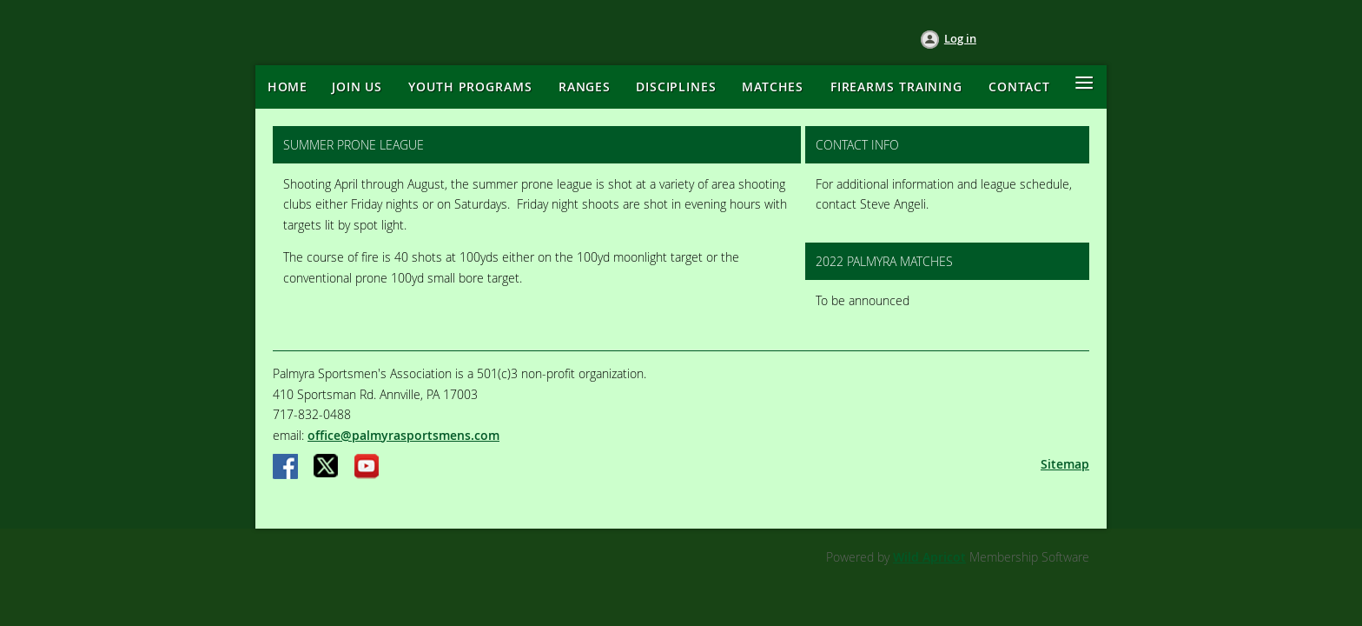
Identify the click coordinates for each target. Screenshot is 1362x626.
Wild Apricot (929, 557)
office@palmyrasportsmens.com (403, 435)
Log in (960, 38)
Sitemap (1065, 464)
